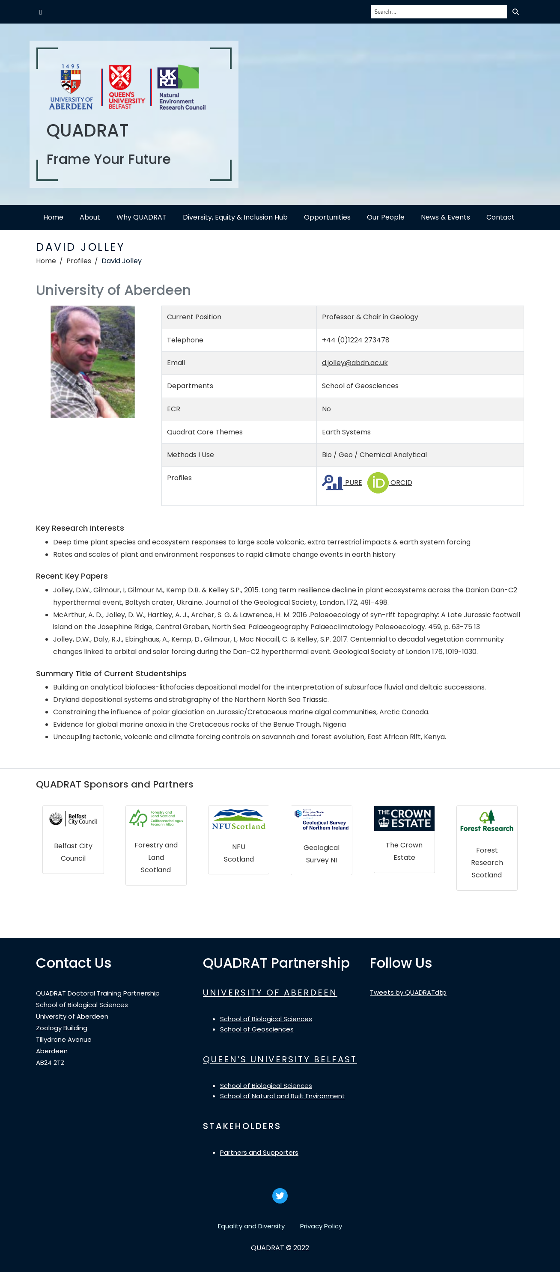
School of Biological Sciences (266, 1018)
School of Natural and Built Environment (282, 1095)
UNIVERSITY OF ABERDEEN (270, 993)
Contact (500, 217)
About (90, 217)
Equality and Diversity (251, 1225)
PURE (342, 482)
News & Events (445, 217)
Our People (386, 217)
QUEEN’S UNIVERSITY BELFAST (280, 1059)
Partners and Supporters (259, 1152)
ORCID (389, 482)
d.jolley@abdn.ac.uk (355, 363)
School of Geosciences (257, 1029)
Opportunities (327, 217)
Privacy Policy (321, 1225)
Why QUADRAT (141, 217)
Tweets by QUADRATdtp (408, 992)
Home (53, 217)
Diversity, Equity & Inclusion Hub (235, 217)
